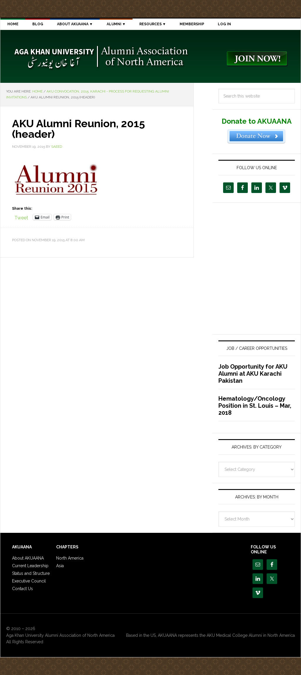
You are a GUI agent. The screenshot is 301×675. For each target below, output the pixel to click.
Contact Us (22, 588)
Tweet (21, 217)
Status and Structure (31, 573)
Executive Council (29, 581)
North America (69, 558)
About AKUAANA (28, 558)
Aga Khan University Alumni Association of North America (100, 56)
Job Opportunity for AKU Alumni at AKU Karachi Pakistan (252, 373)
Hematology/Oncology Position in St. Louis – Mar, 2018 (254, 405)
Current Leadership (30, 565)
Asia (60, 565)
